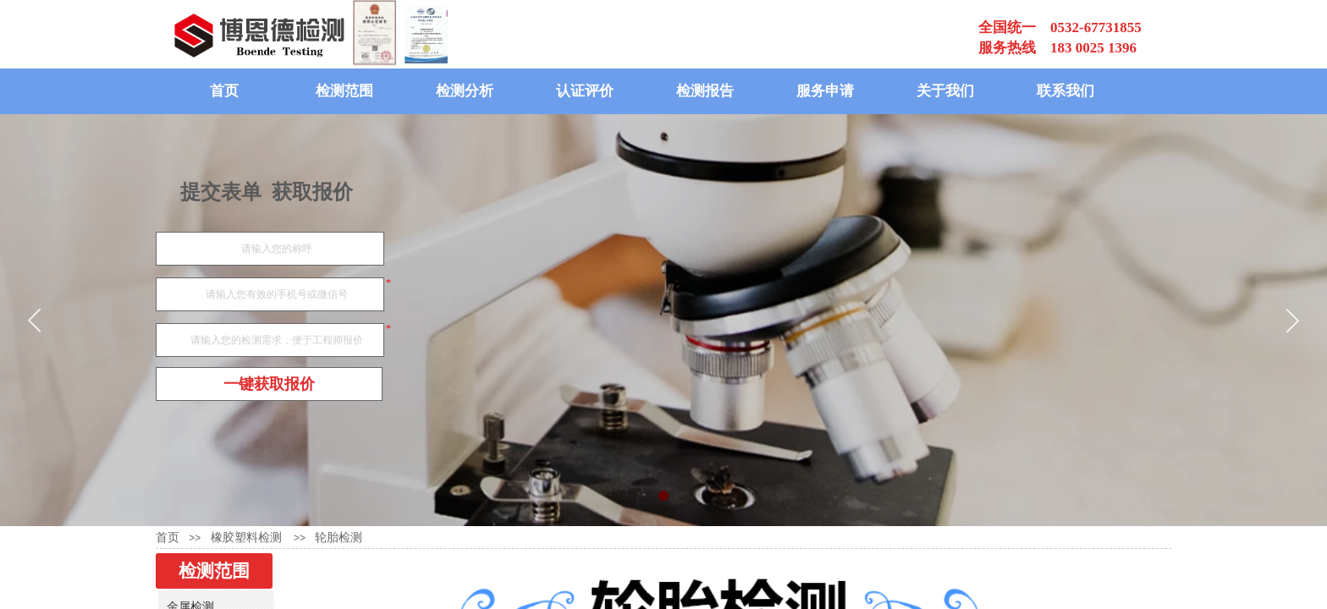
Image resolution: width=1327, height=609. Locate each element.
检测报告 (705, 91)
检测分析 (464, 91)
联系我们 (1065, 91)
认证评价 (585, 91)
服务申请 (825, 91)
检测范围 (344, 91)
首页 (224, 91)
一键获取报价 (269, 384)
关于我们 (945, 91)
